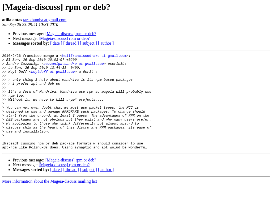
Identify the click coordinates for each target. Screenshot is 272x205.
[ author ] (106, 43)
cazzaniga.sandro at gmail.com (74, 65)
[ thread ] (71, 43)
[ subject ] (88, 43)
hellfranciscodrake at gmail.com (94, 56)
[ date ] (56, 43)
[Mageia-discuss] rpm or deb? (70, 33)
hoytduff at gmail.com (53, 75)
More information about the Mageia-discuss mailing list (49, 200)
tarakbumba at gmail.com (44, 20)
